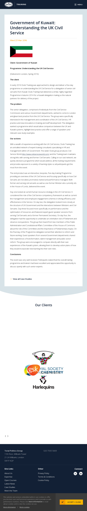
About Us (8, 473)
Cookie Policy (43, 480)
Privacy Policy (43, 473)
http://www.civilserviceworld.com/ (35, 154)
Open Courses (10, 480)
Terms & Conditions (46, 477)
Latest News (9, 484)
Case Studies (9, 487)
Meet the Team (10, 490)
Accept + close (74, 506)
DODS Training (15, 4)
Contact (7, 494)
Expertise (8, 477)
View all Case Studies (22, 279)
